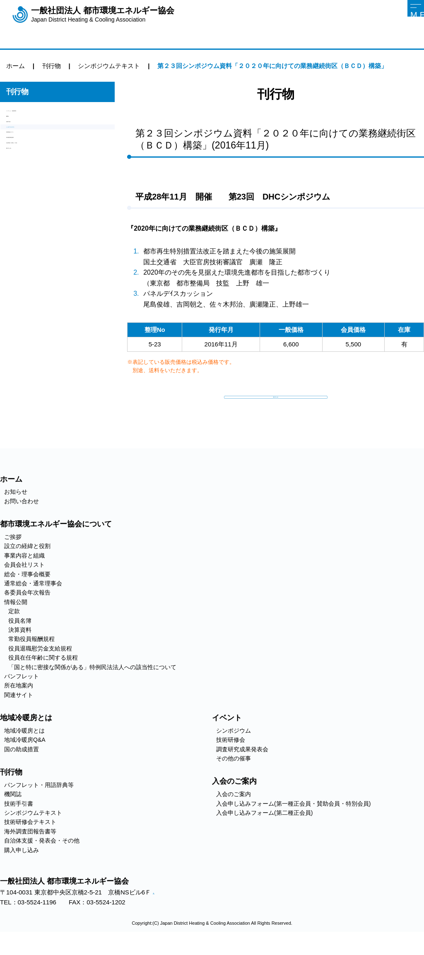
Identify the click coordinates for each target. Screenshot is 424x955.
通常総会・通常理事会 (33, 601)
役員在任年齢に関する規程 (43, 675)
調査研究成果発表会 (242, 767)
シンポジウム (233, 748)
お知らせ (15, 510)
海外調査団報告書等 (34, 185)
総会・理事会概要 (27, 592)
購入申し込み (24, 213)
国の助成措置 (21, 767)
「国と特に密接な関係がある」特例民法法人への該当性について (92, 685)
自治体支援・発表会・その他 (46, 199)
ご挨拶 (13, 555)
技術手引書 (21, 143)
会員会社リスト (24, 583)
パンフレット (21, 694)
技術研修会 (230, 758)
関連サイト (18, 712)
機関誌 (15, 129)
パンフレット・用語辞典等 (43, 115)
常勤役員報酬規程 (31, 657)
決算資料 (19, 648)
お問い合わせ (21, 519)
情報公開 (15, 619)
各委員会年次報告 (27, 610)
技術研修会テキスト (34, 171)
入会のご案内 (233, 812)
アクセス (159, 911)
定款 (14, 629)
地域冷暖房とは (24, 748)
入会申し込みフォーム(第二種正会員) (264, 831)
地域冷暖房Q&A (25, 758)
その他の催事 (233, 776)
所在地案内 (18, 703)
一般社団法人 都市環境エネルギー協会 (102, 14)
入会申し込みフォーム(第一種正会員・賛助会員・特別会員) (293, 821)
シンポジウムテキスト (37, 157)
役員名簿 (19, 638)
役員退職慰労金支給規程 (40, 666)
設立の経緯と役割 (27, 564)
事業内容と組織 (24, 573)
